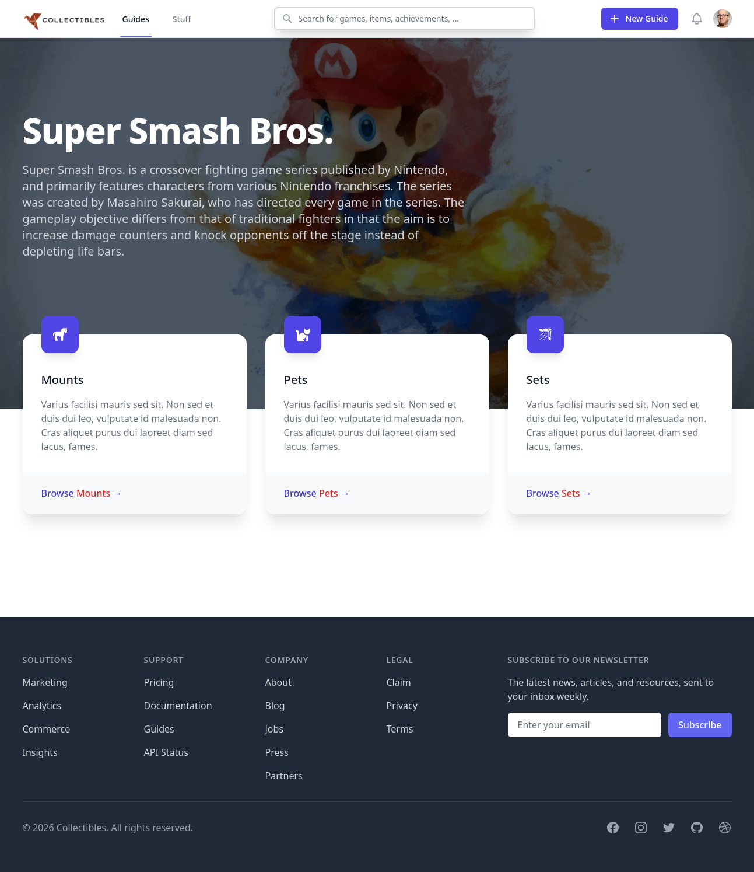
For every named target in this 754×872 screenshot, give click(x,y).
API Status (166, 752)
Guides (135, 19)
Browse (81, 493)
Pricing (159, 682)
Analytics (42, 705)
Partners (284, 775)
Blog (275, 705)
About (278, 682)
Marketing (45, 682)
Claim (399, 682)
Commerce (47, 729)
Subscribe (700, 724)
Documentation (178, 705)
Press (277, 752)
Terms (400, 729)
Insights (40, 752)
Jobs (274, 729)
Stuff (182, 19)
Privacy (402, 705)
